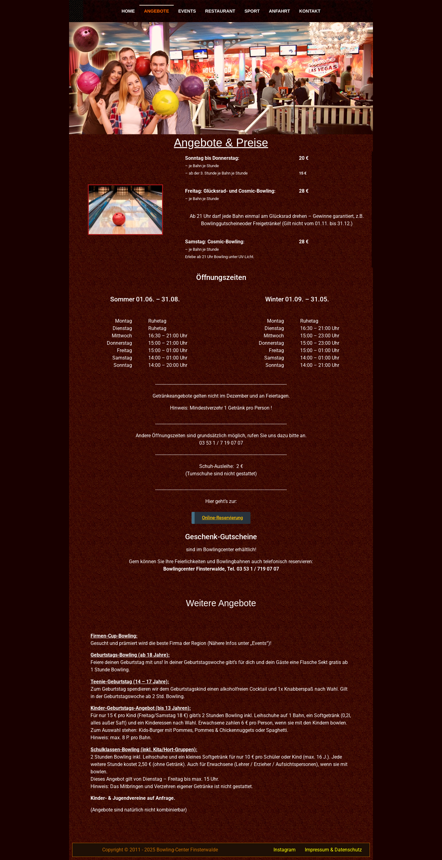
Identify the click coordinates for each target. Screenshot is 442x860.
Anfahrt (279, 11)
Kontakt (309, 11)
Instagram (284, 850)
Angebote (156, 11)
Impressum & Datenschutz (333, 850)
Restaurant (220, 11)
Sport (252, 11)
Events (187, 11)
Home (128, 11)
